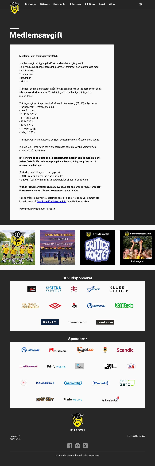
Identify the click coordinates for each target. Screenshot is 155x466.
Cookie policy (83, 455)
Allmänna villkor (61, 455)
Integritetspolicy (94, 455)
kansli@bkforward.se (136, 436)
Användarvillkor (72, 455)
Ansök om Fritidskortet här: (51, 201)
